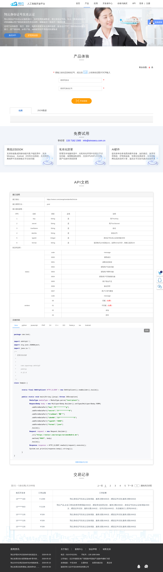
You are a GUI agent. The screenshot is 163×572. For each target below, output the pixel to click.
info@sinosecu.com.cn (94, 140)
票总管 (109, 563)
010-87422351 (71, 555)
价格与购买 (122, 3)
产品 (87, 3)
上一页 (100, 486)
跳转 (143, 486)
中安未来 (73, 563)
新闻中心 (79, 549)
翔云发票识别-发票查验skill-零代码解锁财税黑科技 (25, 559)
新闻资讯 (15, 549)
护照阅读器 (33, 35)
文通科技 (84, 563)
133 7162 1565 (73, 140)
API (134, 3)
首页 (78, 3)
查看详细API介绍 (81, 462)
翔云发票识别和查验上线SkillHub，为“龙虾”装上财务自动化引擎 (25, 567)
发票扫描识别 (97, 563)
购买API (12, 35)
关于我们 (65, 549)
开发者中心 (108, 3)
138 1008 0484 (94, 555)
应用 (96, 3)
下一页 (130, 486)
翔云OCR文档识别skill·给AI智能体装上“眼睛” (25, 563)
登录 (141, 3)
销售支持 (107, 549)
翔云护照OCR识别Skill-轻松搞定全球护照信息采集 (25, 555)
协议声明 (93, 549)
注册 (148, 3)
